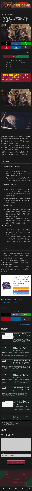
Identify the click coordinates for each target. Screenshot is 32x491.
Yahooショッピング (19, 293)
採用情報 (24, 477)
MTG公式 (4, 308)
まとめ (9, 66)
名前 (2, 455)
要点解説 (9, 64)
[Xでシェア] (6, 43)
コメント (4, 437)
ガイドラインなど (8, 479)
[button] (26, 47)
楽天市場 (16, 290)
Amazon (16, 288)
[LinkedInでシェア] (16, 47)
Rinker (18, 285)
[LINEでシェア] (26, 43)
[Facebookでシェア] (16, 43)
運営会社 (8, 477)
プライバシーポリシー (23, 479)
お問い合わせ (16, 481)
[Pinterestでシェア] (6, 47)
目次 (14, 56)
